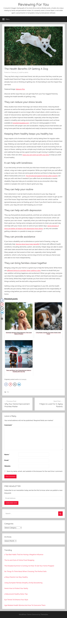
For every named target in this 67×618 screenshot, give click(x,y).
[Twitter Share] (15, 384)
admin (26, 72)
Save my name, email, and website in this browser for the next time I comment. (35, 471)
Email (6, 460)
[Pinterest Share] (10, 384)
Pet (8, 392)
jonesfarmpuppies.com (21, 123)
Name (7, 454)
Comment (8, 425)
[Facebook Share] (6, 384)
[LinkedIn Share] (19, 384)
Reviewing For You (33, 4)
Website (7, 466)
